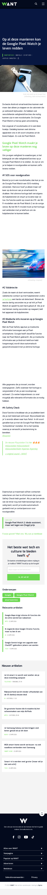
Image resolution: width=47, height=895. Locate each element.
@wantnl (6, 435)
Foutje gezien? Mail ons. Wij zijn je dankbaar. (22, 534)
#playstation (10, 446)
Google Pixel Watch (25, 595)
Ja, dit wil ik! (23, 577)
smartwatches (11, 600)
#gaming (33, 449)
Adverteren (8, 863)
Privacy (34, 877)
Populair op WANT (11, 858)
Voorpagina (8, 853)
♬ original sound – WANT (16, 454)
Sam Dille (19, 55)
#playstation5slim (13, 449)
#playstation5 (23, 446)
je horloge (7, 299)
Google (8, 595)
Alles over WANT (11, 848)
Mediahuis (8, 869)
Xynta (40, 885)
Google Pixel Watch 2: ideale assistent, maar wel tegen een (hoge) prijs (23, 523)
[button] (40, 848)
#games (25, 449)
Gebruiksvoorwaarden (14, 877)
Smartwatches (9, 55)
